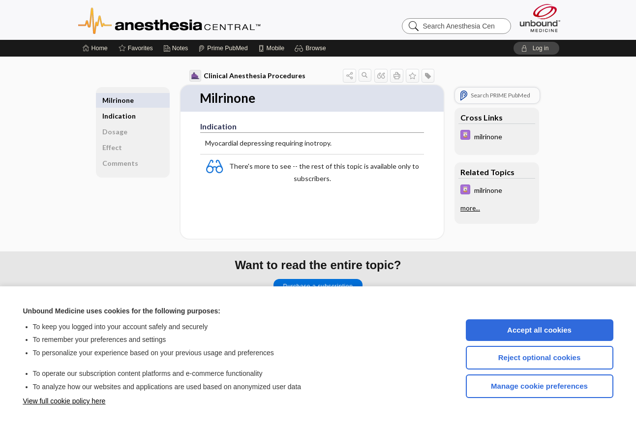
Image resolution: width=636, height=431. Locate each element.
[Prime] (222, 48)
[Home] (95, 48)
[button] (312, 48)
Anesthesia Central (200, 19)
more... (470, 208)
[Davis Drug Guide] (496, 136)
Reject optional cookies (539, 357)
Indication (119, 100)
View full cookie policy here (64, 401)
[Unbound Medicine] (540, 17)
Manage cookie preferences (539, 386)
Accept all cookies (539, 330)
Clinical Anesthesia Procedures (247, 76)
